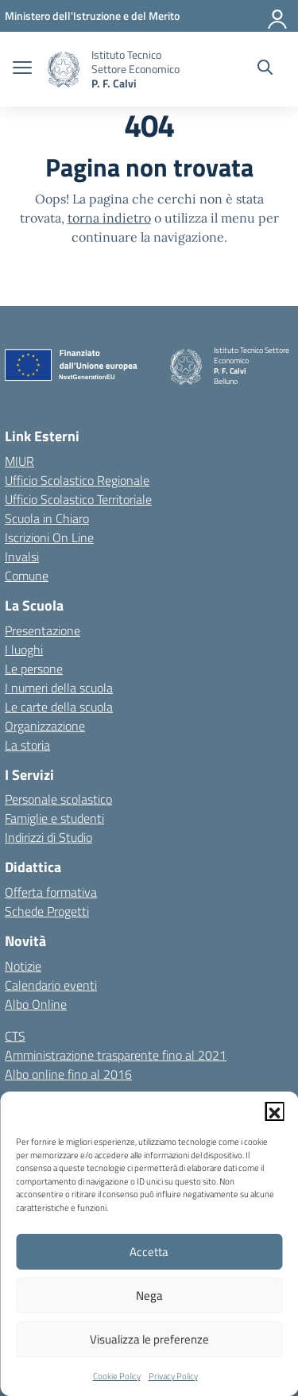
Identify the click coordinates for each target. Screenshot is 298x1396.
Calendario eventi (51, 985)
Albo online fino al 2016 (68, 1074)
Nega (149, 1295)
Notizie (23, 965)
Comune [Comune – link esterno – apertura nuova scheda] (26, 575)
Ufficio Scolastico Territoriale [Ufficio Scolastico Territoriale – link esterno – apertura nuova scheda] (78, 499)
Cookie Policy (117, 1376)
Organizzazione (45, 725)
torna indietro (109, 218)
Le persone (34, 668)
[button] (274, 1111)
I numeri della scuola (59, 687)
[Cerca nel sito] (265, 69)
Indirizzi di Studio (48, 837)
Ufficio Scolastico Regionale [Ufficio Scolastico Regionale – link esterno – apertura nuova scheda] (77, 480)
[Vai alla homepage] (63, 69)
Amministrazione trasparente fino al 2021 (115, 1054)
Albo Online (36, 1004)
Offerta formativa (51, 892)
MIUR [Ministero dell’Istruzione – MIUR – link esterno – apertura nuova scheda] (19, 461)
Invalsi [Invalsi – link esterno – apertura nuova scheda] (22, 556)
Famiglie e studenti (54, 818)
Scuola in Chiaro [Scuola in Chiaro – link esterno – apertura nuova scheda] (47, 518)
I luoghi (24, 649)
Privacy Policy (173, 1376)
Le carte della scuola (59, 706)
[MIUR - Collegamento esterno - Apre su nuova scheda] (92, 15)
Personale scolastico (58, 799)
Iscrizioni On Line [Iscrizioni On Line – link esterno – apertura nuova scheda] (49, 537)
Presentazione (42, 630)
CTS (15, 1035)
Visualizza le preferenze (149, 1339)
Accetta (149, 1252)
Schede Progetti (47, 911)
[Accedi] (278, 15)
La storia (27, 744)
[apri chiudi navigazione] (22, 69)
